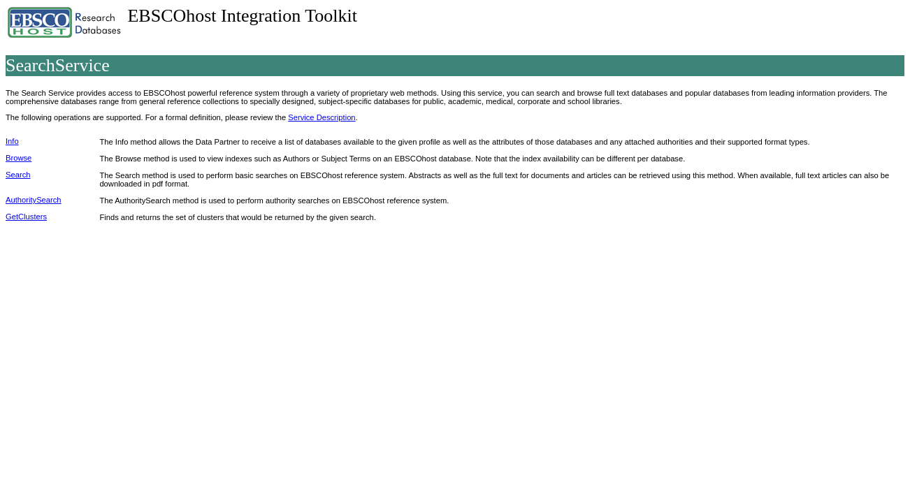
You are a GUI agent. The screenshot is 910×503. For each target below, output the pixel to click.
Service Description (321, 117)
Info (12, 141)
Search (18, 174)
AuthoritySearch (34, 200)
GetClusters (26, 216)
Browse (18, 158)
